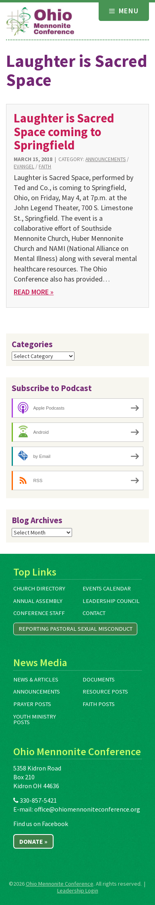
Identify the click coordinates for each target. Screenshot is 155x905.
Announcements (105, 159)
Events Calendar (107, 588)
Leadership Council (111, 601)
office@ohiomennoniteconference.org (87, 809)
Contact (94, 613)
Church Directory (39, 588)
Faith (45, 166)
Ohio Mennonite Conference (59, 883)
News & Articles (35, 679)
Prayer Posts (32, 704)
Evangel (24, 166)
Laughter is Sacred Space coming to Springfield (64, 131)
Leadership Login (77, 890)
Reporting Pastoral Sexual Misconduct (75, 628)
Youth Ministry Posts (34, 719)
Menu (124, 10)
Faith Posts (99, 704)
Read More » (34, 291)
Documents (99, 679)
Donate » (33, 841)
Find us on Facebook (40, 824)
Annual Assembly (37, 601)
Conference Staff (39, 613)
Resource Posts (105, 691)
